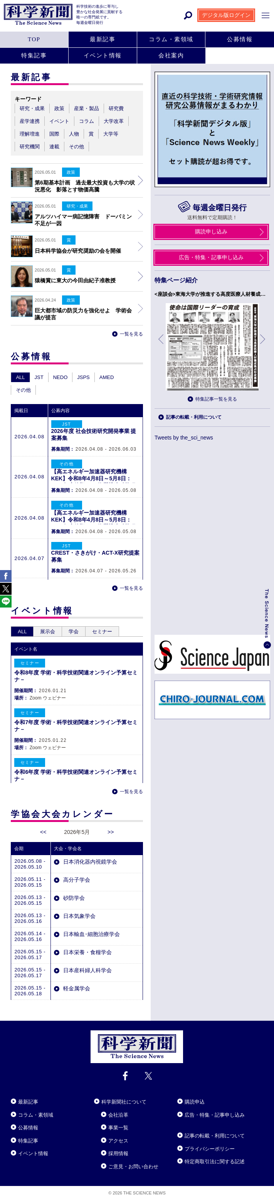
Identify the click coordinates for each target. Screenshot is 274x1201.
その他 (23, 390)
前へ (161, 345)
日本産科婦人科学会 (87, 970)
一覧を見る (131, 334)
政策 (71, 300)
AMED (106, 377)
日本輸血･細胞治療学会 (91, 934)
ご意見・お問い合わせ (133, 1166)
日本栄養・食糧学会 (87, 952)
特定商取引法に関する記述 (215, 1161)
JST (39, 377)
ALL (20, 377)
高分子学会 (76, 879)
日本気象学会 (79, 915)
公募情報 (28, 1128)
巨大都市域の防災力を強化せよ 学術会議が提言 (83, 313)
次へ (263, 345)
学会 (76, 631)
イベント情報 (33, 1153)
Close (18, 1092)
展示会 (49, 631)
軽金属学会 (76, 988)
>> (111, 832)
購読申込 (195, 1102)
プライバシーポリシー (210, 1149)
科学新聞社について (123, 1102)
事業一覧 (118, 1128)
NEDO (60, 377)
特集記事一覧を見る (216, 399)
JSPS (83, 377)
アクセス (118, 1141)
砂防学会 (73, 897)
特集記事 (28, 1141)
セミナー (105, 631)
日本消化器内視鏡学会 (89, 861)
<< (43, 832)
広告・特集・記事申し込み (215, 1115)
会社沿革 (118, 1115)
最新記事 (28, 1102)
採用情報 (118, 1153)
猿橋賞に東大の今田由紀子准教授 (75, 280)
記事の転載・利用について (194, 417)
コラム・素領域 (35, 1115)
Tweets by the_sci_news (184, 437)
